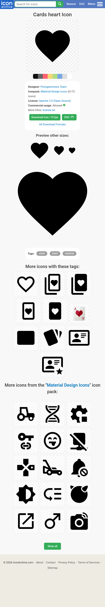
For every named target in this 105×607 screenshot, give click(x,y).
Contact (51, 562)
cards (42, 253)
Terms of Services (89, 562)
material (69, 253)
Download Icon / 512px (45, 117)
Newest (71, 4)
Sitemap (52, 567)
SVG (82, 4)
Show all (52, 546)
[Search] (59, 4)
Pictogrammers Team (53, 86)
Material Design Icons (54, 91)
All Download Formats (52, 124)
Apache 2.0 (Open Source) (55, 100)
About (39, 562)
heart (55, 253)
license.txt (49, 110)
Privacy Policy (66, 562)
